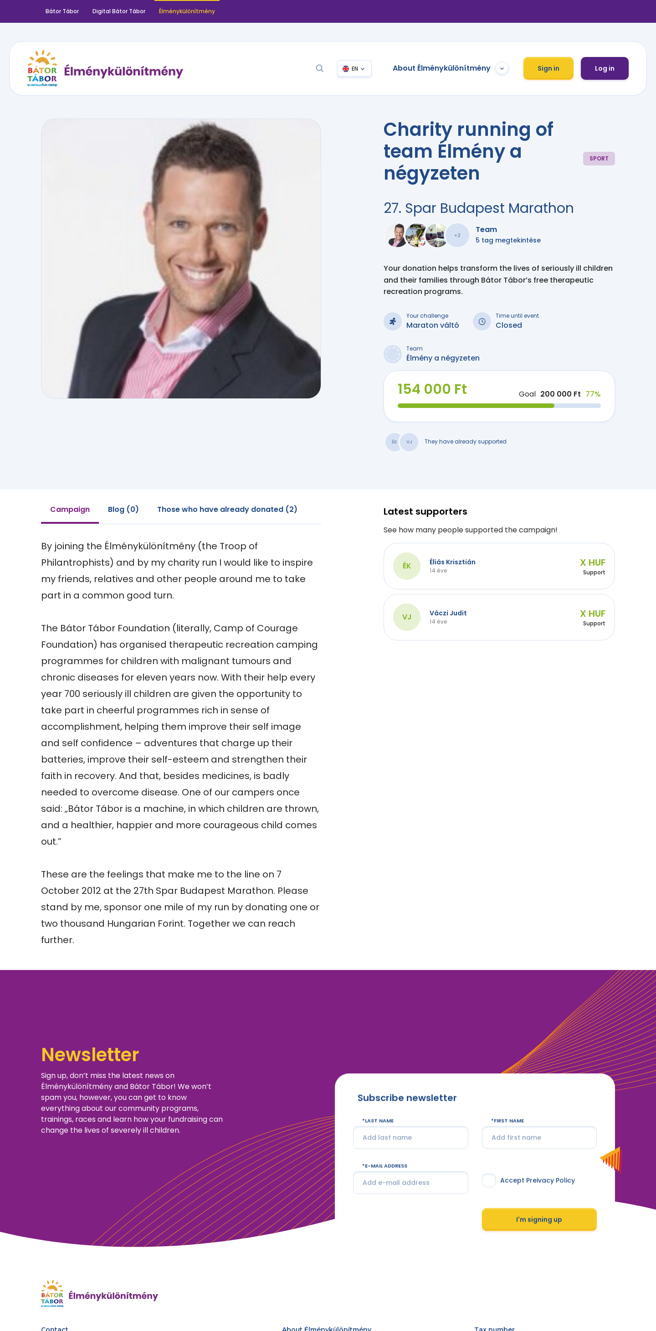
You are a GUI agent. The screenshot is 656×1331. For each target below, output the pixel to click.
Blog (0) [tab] (123, 509)
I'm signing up (539, 1219)
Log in (605, 68)
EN (355, 68)
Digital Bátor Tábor (118, 11)
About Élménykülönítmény (451, 68)
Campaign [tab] (70, 509)
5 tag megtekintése (508, 240)
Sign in (548, 68)
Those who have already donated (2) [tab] (227, 509)
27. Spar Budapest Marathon (479, 208)
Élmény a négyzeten (443, 358)
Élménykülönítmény (187, 11)
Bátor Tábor (62, 11)
